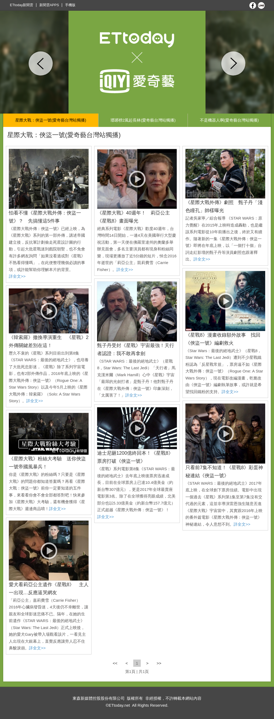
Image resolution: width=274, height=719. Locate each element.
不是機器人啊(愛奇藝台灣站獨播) (229, 120)
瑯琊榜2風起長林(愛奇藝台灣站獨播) (143, 120)
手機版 (70, 5)
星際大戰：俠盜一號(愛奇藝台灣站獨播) (50, 120)
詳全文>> (17, 276)
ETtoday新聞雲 (21, 5)
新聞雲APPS (49, 5)
